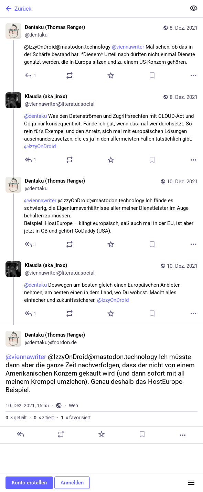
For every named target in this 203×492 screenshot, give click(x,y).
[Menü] (191, 482)
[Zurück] (92, 8)
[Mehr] (193, 75)
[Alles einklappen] (193, 8)
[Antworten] (31, 75)
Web (73, 405)
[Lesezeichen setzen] (152, 75)
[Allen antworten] (31, 160)
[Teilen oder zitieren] (69, 75)
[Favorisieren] (111, 75)
